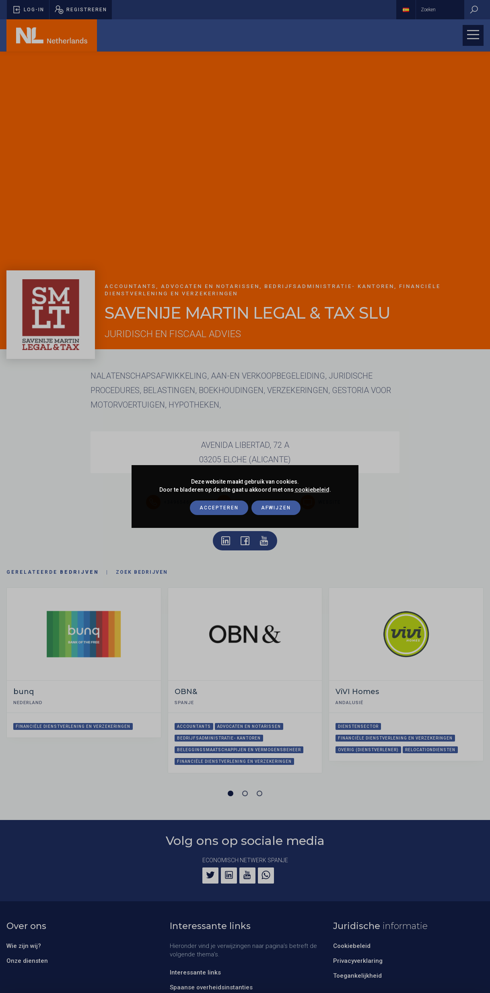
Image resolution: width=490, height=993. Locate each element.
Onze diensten (27, 960)
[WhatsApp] (266, 875)
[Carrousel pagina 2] (245, 793)
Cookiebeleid (352, 946)
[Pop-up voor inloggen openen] (28, 9)
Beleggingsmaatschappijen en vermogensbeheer (239, 750)
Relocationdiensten (430, 750)
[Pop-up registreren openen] (80, 9)
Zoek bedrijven (142, 572)
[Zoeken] (474, 9)
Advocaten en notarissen (249, 726)
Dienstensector (358, 726)
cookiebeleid (312, 489)
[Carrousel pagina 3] (259, 793)
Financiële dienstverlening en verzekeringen (73, 726)
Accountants (194, 726)
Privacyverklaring (358, 960)
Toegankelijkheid (357, 975)
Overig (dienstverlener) (368, 750)
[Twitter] (210, 875)
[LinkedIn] (229, 875)
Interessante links (195, 972)
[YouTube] (247, 875)
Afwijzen (276, 508)
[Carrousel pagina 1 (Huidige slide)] (230, 793)
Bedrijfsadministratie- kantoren (219, 738)
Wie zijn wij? (23, 946)
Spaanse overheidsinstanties (211, 987)
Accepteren (219, 508)
